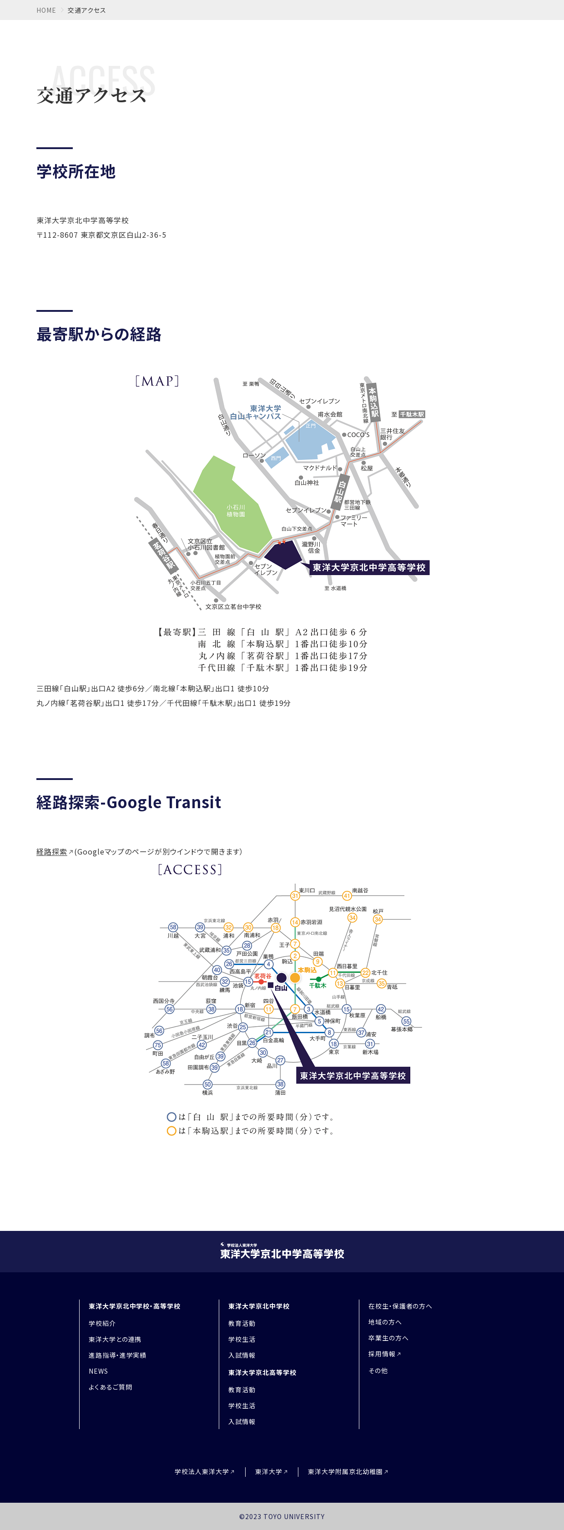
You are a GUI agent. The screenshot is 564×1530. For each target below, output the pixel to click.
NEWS (98, 1370)
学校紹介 (102, 1323)
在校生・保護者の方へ (400, 1305)
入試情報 (242, 1355)
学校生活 (242, 1339)
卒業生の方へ (388, 1337)
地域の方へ (385, 1321)
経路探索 (51, 851)
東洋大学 (268, 1471)
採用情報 (382, 1353)
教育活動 (242, 1323)
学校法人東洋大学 (202, 1471)
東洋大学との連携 (115, 1339)
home (46, 10)
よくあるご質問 (110, 1386)
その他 (378, 1370)
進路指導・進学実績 (118, 1355)
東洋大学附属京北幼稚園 (345, 1471)
